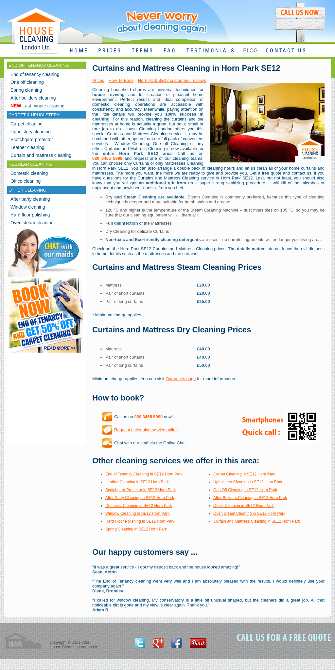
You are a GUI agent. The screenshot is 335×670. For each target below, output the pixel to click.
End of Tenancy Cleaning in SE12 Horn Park (144, 474)
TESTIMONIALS (210, 50)
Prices (98, 80)
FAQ (170, 50)
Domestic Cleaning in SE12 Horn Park (138, 505)
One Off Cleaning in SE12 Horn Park (245, 490)
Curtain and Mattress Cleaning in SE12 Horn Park (256, 521)
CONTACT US (286, 50)
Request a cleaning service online (146, 429)
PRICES (110, 50)
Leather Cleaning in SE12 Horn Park (137, 482)
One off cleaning (27, 82)
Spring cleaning (26, 90)
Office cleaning (25, 181)
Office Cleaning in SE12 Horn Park (243, 505)
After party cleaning (30, 199)
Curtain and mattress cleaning (40, 155)
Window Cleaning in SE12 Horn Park (137, 513)
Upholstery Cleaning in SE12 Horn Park (247, 482)
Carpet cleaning (26, 123)
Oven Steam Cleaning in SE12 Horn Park (249, 513)
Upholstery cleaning (30, 131)
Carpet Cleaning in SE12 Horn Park (244, 474)
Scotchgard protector (31, 139)
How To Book (121, 80)
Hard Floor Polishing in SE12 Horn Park (139, 521)
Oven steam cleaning (32, 222)
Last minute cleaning (37, 105)
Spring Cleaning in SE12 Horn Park (136, 529)
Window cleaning (27, 207)
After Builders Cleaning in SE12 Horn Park (250, 497)
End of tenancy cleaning (34, 74)
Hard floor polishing (30, 214)
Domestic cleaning (29, 173)
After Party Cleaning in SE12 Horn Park (139, 497)
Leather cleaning (27, 147)
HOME (79, 50)
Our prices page (181, 378)
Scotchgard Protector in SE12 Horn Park (140, 490)
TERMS (143, 50)
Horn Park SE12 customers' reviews (172, 80)
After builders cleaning (33, 98)
